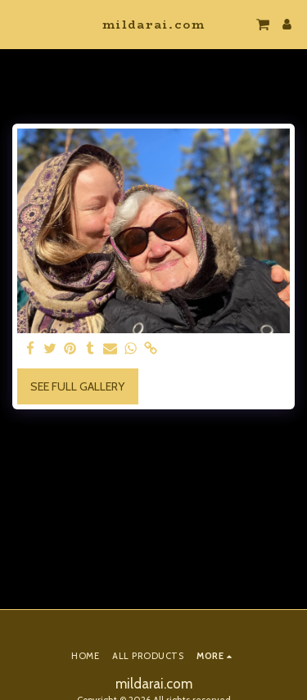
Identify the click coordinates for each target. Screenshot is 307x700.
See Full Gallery (77, 386)
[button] (18, 23)
